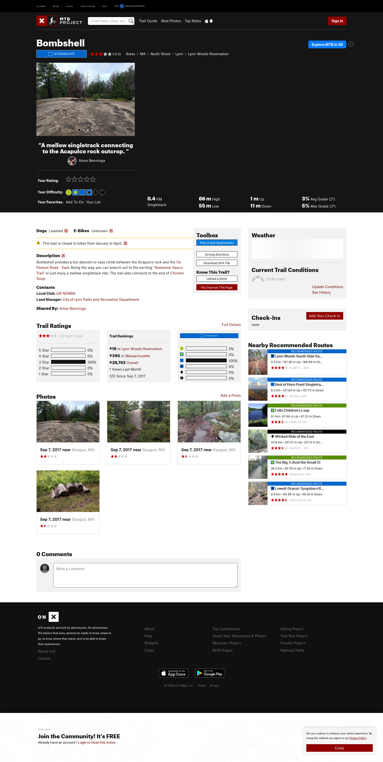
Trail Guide (148, 21)
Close (339, 748)
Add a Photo (231, 395)
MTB (56, 6)
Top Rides (193, 21)
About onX (46, 651)
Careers (44, 658)
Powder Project (292, 643)
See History (321, 292)
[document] (339, 741)
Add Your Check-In (324, 315)
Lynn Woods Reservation (208, 54)
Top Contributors (226, 628)
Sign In (337, 21)
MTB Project (223, 650)
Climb (41, 6)
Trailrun (88, 6)
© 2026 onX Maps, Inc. (179, 685)
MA (143, 54)
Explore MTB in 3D (327, 44)
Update (327, 286)
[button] (41, 99)
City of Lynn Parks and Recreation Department (101, 299)
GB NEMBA (65, 293)
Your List (93, 202)
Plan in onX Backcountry (217, 243)
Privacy (214, 685)
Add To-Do (75, 202)
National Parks (292, 650)
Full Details (231, 324)
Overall (132, 362)
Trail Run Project (294, 636)
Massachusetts (137, 356)
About (149, 628)
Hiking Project (292, 628)
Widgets (151, 643)
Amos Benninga (92, 160)
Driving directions (217, 254)
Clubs (149, 650)
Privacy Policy (358, 738)
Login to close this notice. (97, 742)
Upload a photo (216, 279)
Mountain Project (227, 643)
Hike (69, 6)
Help (148, 636)
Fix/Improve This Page (217, 287)
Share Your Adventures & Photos (239, 636)
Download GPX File (216, 263)
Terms (202, 685)
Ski (104, 6)
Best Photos (171, 21)
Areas (130, 54)
